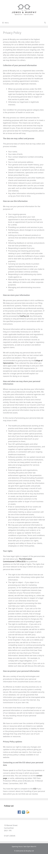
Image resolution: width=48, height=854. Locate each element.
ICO (34, 788)
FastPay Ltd (24, 316)
